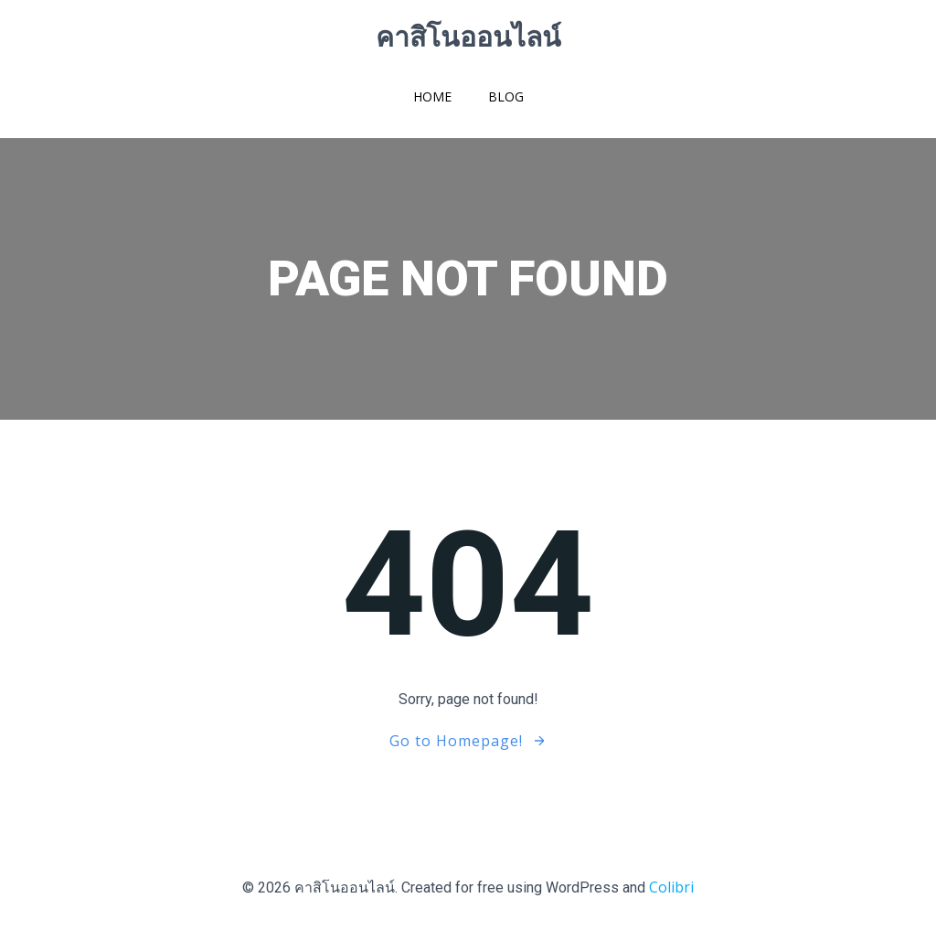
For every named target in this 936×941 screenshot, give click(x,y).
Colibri (671, 887)
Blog (506, 96)
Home (432, 96)
